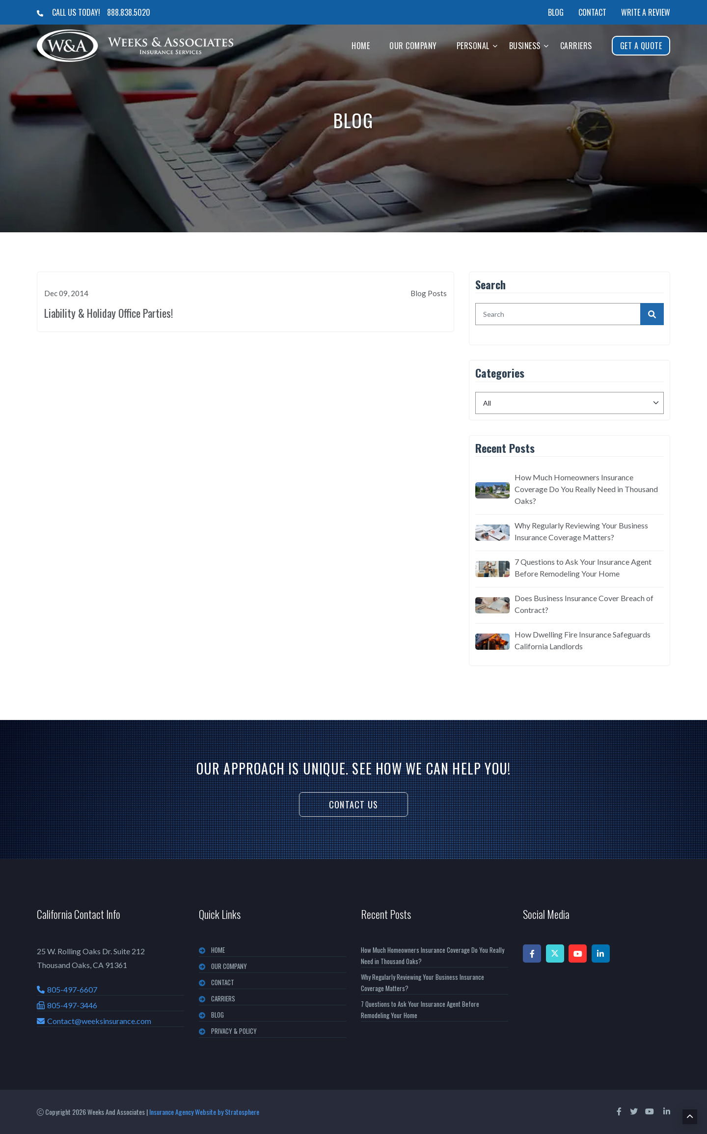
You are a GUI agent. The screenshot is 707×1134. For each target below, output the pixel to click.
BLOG (217, 1015)
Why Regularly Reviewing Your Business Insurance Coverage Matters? (581, 531)
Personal (473, 46)
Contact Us (353, 804)
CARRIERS (223, 998)
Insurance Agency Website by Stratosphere (204, 1111)
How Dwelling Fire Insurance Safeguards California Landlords (583, 640)
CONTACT (222, 982)
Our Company (413, 46)
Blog (556, 12)
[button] (495, 45)
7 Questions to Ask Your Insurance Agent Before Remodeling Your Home (583, 567)
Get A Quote (641, 46)
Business (525, 46)
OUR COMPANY (229, 966)
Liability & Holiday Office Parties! (108, 313)
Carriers (576, 46)
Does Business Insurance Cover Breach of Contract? (584, 603)
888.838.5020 (128, 12)
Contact (592, 12)
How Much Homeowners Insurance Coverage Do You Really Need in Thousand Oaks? (586, 488)
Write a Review (645, 12)
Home (361, 46)
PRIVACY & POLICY (234, 1031)
